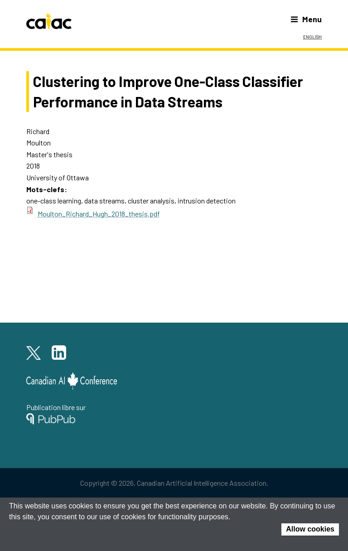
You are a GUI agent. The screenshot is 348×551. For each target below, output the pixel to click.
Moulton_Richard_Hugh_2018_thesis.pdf (99, 213)
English (312, 36)
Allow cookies (310, 529)
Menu (306, 19)
